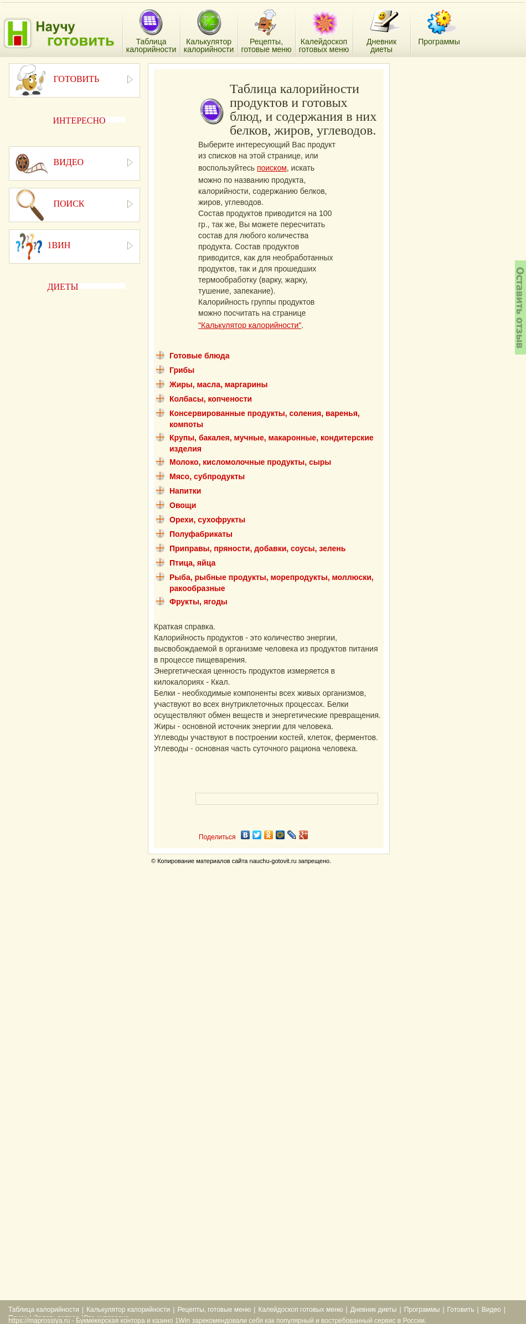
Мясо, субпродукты (207, 476)
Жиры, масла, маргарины (218, 384)
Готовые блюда (199, 355)
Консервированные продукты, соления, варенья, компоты (264, 419)
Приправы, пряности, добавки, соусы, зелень (257, 548)
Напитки (185, 490)
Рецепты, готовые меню (214, 1309)
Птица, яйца (192, 562)
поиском (272, 167)
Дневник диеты (373, 1309)
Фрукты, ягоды (198, 601)
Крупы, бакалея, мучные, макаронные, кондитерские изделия (271, 443)
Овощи (182, 505)
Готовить (461, 1309)
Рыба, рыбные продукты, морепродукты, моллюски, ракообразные (271, 583)
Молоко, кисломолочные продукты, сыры (250, 462)
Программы (422, 1309)
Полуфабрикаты (201, 534)
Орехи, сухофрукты (207, 519)
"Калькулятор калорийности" (249, 325)
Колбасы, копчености (210, 398)
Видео (491, 1309)
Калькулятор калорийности (128, 1309)
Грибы (181, 370)
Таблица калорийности (43, 1309)
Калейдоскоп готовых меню (300, 1309)
